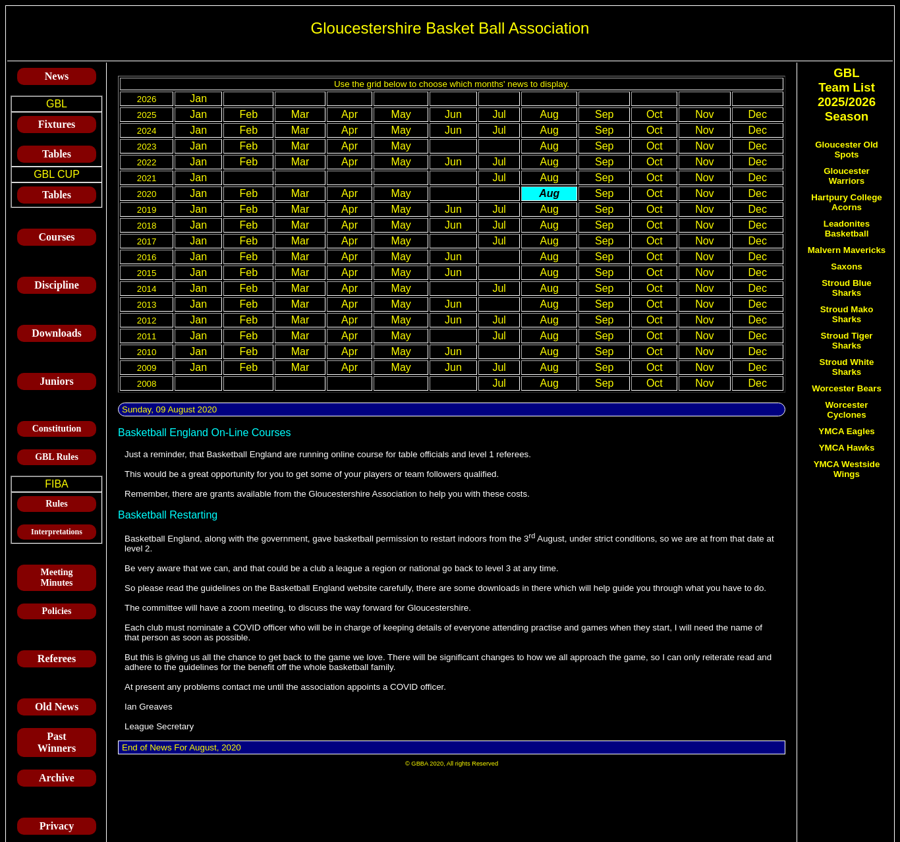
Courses (56, 236)
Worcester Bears (847, 388)
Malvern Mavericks (847, 250)
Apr (349, 114)
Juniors (57, 381)
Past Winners (57, 742)
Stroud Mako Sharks (847, 314)
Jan (198, 98)
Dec (757, 114)
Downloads (57, 333)
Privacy (57, 825)
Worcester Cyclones (847, 410)
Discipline (56, 285)
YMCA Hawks (847, 448)
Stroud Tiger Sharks (847, 341)
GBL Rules (56, 457)
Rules (56, 504)
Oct (654, 114)
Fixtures (57, 124)
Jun (453, 114)
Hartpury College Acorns (846, 202)
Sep (604, 114)
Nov (704, 114)
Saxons (846, 266)
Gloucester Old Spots (846, 149)
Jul (498, 114)
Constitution (57, 429)
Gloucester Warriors (847, 176)
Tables (56, 153)
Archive (56, 777)
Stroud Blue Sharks (847, 288)
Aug (549, 114)
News (57, 76)
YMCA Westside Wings (847, 469)
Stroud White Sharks (847, 367)
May (401, 114)
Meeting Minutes (57, 577)
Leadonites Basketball (847, 229)
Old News (56, 706)
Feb (249, 114)
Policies (56, 611)
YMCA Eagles (846, 431)
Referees (57, 658)
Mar (300, 114)
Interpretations (56, 531)
